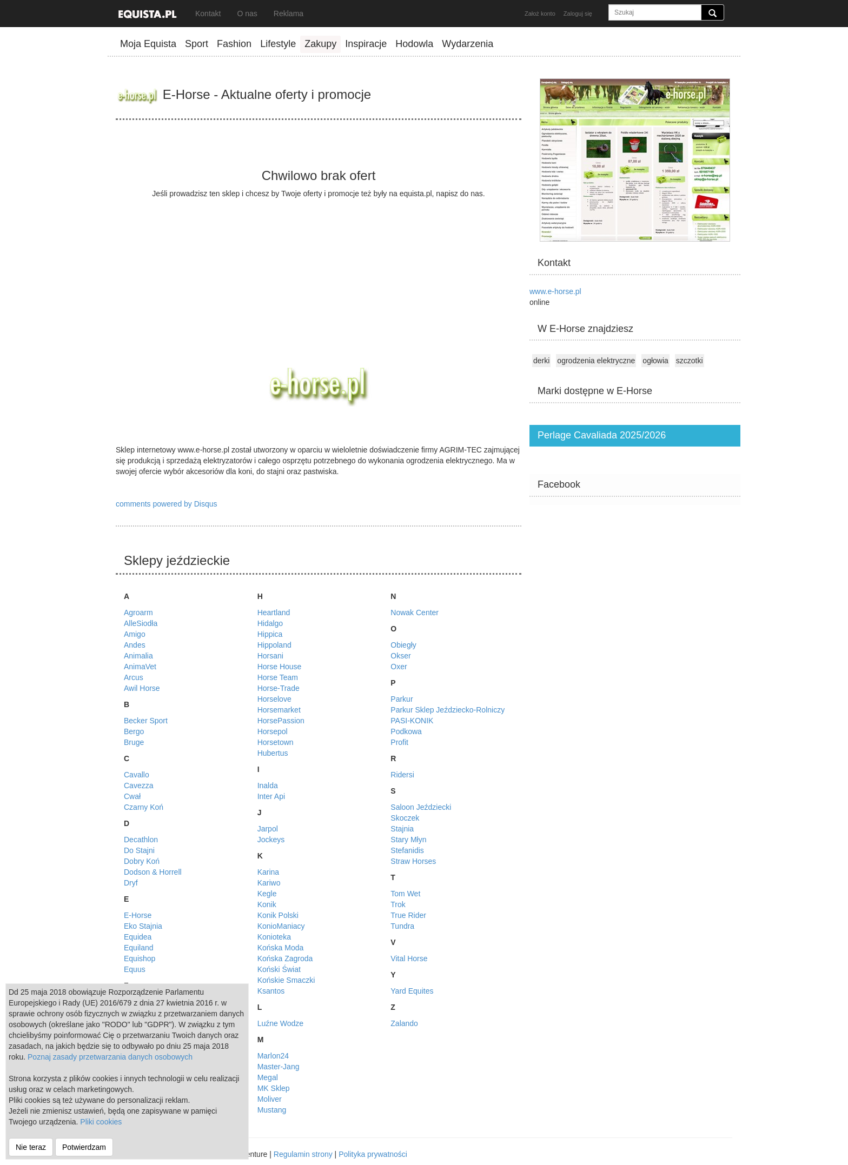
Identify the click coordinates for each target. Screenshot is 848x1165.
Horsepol (272, 731)
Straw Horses (413, 861)
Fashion (234, 43)
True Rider (408, 915)
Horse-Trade (278, 688)
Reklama (288, 13)
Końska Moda (280, 947)
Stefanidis (406, 850)
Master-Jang (278, 1066)
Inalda (267, 785)
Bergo (134, 731)
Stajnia (402, 828)
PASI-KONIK (411, 720)
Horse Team (277, 677)
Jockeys (271, 839)
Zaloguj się (578, 13)
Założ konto (540, 13)
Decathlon (141, 839)
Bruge (134, 742)
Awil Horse (142, 688)
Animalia (138, 655)
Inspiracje (366, 43)
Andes (134, 645)
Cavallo (136, 774)
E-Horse (137, 915)
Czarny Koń (143, 807)
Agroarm (138, 612)
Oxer (398, 666)
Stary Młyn (408, 839)
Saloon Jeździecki (420, 807)
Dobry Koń (142, 861)
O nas (247, 13)
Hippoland (274, 645)
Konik (266, 904)
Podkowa (406, 731)
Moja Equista (148, 43)
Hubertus (272, 753)
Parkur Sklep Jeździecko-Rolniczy (447, 709)
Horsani (270, 655)
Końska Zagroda (285, 958)
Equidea (137, 937)
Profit (399, 742)
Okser (400, 655)
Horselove (274, 699)
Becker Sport (146, 720)
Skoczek (404, 818)
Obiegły (403, 645)
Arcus (133, 677)
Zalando (404, 1023)
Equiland (139, 947)
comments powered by (166, 504)
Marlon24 (273, 1055)
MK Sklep (273, 1088)
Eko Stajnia (143, 926)
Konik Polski (278, 915)
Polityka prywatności (373, 1154)
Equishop (139, 958)
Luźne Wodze (280, 1023)
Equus (134, 969)
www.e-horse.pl (555, 291)
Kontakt (208, 13)
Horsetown (275, 742)
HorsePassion (280, 720)
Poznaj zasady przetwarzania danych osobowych (110, 1057)
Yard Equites (411, 991)
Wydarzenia (467, 43)
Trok (397, 904)
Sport (196, 43)
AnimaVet (140, 666)
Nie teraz (31, 1147)
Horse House (279, 666)
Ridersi (402, 774)
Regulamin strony (303, 1154)
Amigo (134, 634)
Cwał (132, 796)
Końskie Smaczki (286, 980)
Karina (268, 872)
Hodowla (414, 43)
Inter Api (271, 796)
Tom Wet (405, 893)
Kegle (267, 893)
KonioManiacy (281, 926)
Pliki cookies (101, 1121)
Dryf (131, 882)
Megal (267, 1077)
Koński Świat (279, 969)
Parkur (401, 699)
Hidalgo (270, 623)
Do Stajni (139, 850)
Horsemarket (279, 709)
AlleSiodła (140, 623)
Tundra (402, 926)
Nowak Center (414, 612)
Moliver (269, 1099)
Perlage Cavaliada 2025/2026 (602, 435)
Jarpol (267, 828)
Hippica (270, 634)
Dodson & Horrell (153, 872)
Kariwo (269, 882)
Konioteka (274, 937)
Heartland (273, 612)
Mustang (272, 1110)
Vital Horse (408, 958)
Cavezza (138, 785)
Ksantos (271, 991)
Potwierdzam (84, 1147)
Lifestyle (278, 43)
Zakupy (320, 43)
